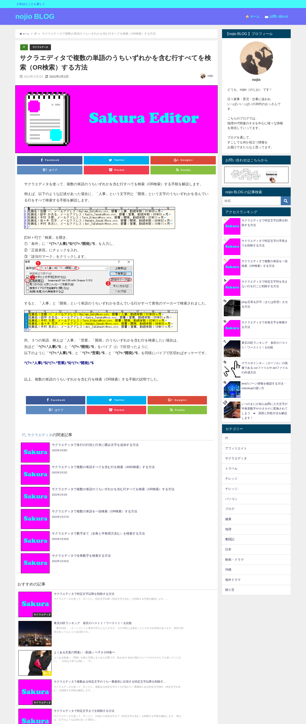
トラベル (231, 468)
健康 (228, 519)
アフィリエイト (236, 448)
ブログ (229, 508)
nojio (210, 76)
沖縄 (228, 569)
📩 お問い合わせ (276, 16)
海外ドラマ (233, 579)
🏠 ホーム (252, 16)
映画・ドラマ (234, 559)
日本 (228, 549)
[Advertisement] (256, 625)
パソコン (231, 498)
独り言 (229, 589)
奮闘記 (229, 539)
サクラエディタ (43, 47)
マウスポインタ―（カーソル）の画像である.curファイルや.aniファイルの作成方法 (265, 368)
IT (24, 47)
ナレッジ (231, 478)
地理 (228, 529)
